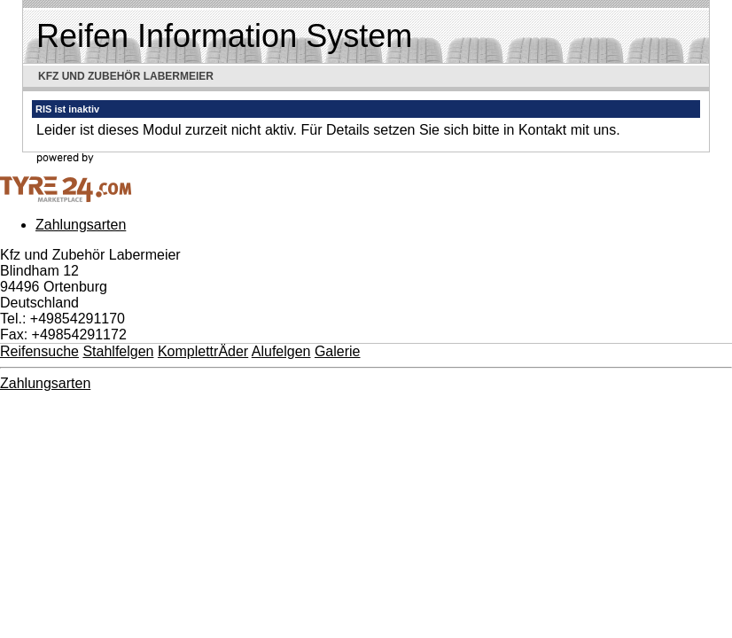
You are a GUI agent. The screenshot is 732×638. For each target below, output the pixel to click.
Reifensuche (39, 351)
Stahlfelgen (117, 351)
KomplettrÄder (203, 351)
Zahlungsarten (80, 224)
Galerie (338, 351)
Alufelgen (281, 351)
